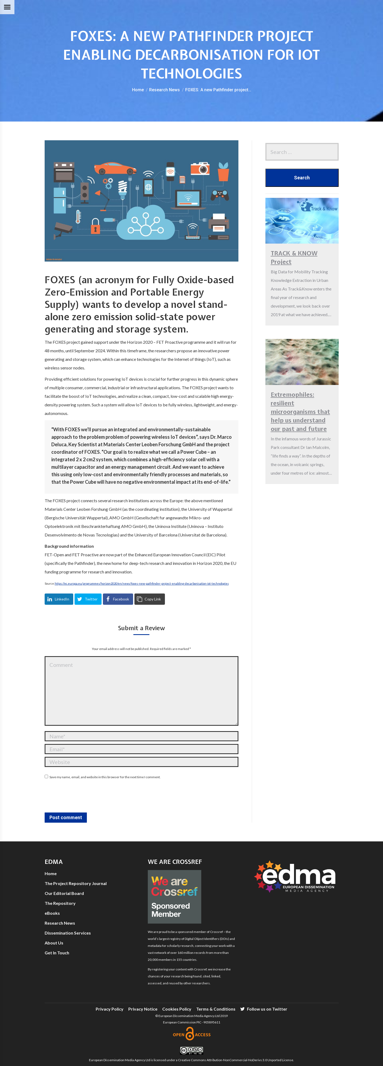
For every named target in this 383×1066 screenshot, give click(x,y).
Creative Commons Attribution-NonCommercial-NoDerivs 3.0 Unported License (235, 1060)
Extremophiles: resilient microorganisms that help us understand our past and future (300, 412)
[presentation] (85, 796)
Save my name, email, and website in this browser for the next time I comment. (105, 777)
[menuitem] (109, 1009)
